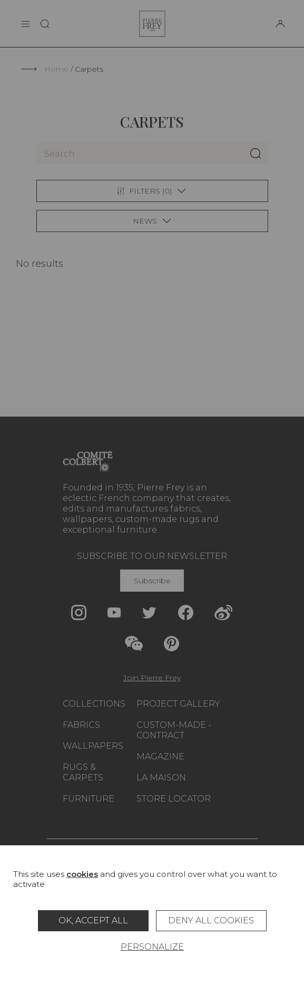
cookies (82, 874)
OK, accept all (93, 920)
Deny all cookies (211, 920)
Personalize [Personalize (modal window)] (152, 947)
